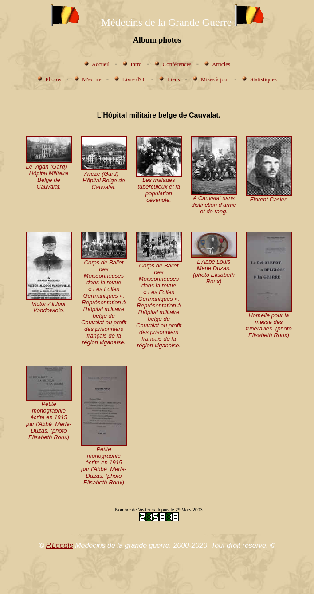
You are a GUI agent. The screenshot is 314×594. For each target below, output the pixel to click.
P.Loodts (59, 545)
